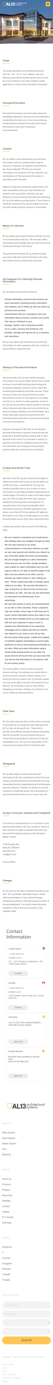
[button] (48, 4)
